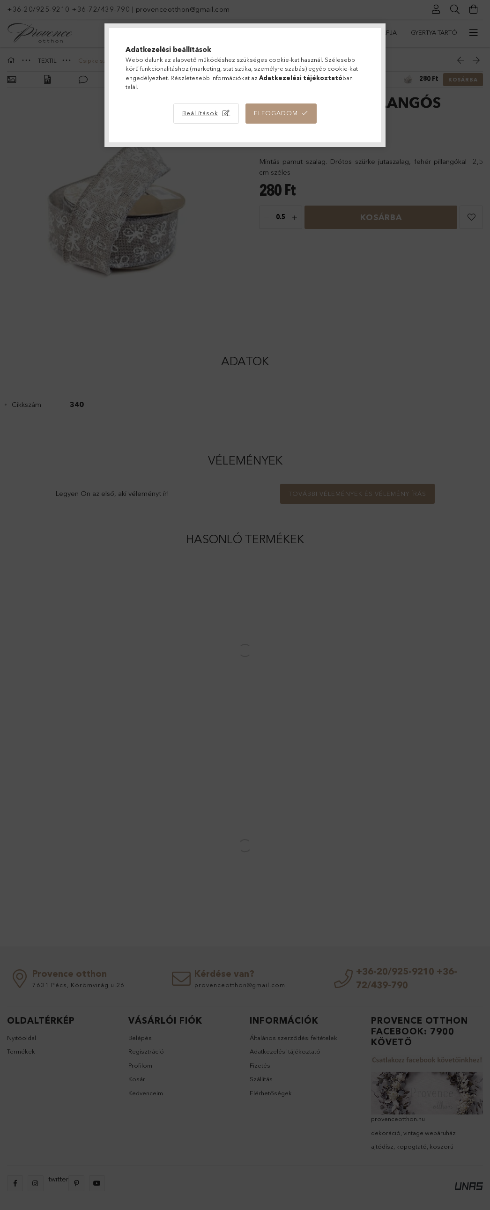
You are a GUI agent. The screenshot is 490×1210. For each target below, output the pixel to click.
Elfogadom (276, 113)
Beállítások (200, 113)
